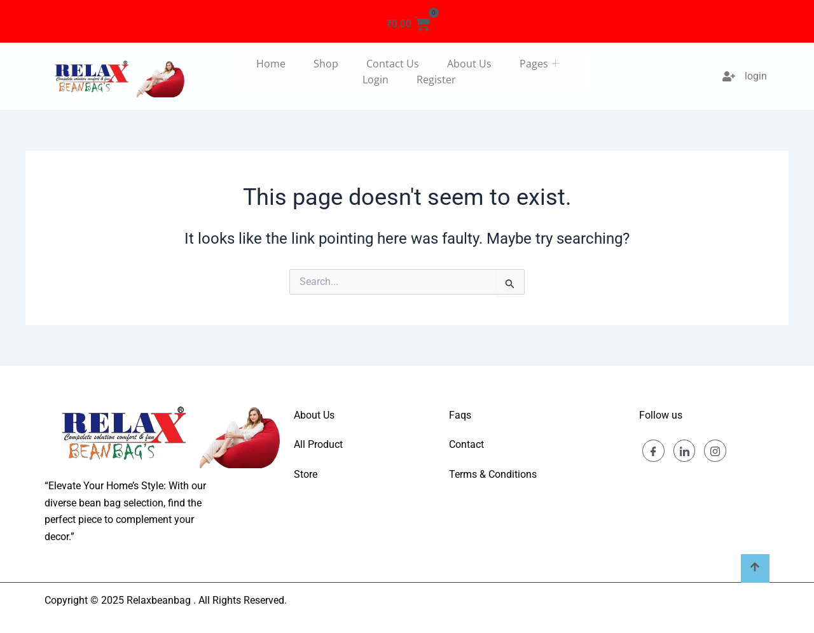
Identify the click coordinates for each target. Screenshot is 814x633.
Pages (541, 64)
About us (469, 64)
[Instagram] (716, 451)
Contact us (392, 64)
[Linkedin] (684, 451)
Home (271, 64)
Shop (326, 64)
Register (436, 80)
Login (375, 80)
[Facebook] (653, 451)
